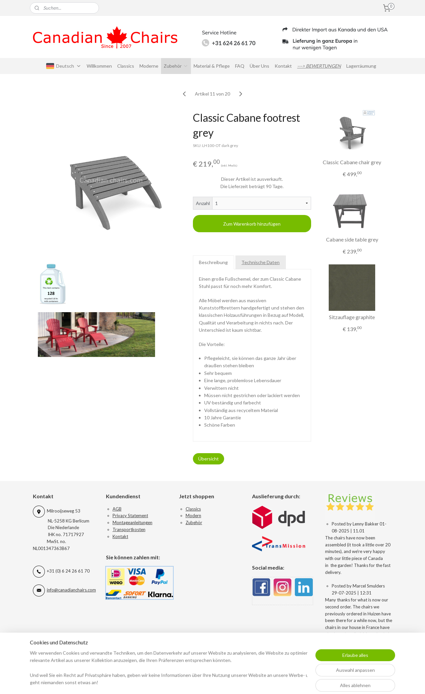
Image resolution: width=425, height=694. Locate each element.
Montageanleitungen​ (132, 522)
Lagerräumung (361, 66)
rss (253, 682)
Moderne (148, 66)
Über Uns (259, 66)
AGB (117, 509)
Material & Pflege (212, 66)
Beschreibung (213, 262)
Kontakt (283, 66)
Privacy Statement (130, 515)
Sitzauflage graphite (352, 317)
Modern (193, 515)
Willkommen (99, 66)
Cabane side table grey (352, 239)
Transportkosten (129, 529)
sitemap (241, 682)
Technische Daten (261, 262)
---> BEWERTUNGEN (319, 66)
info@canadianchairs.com (71, 589)
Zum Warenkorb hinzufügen (252, 224)
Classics (125, 66)
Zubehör (176, 66)
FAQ (239, 66)
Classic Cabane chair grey (352, 162)
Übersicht (208, 458)
